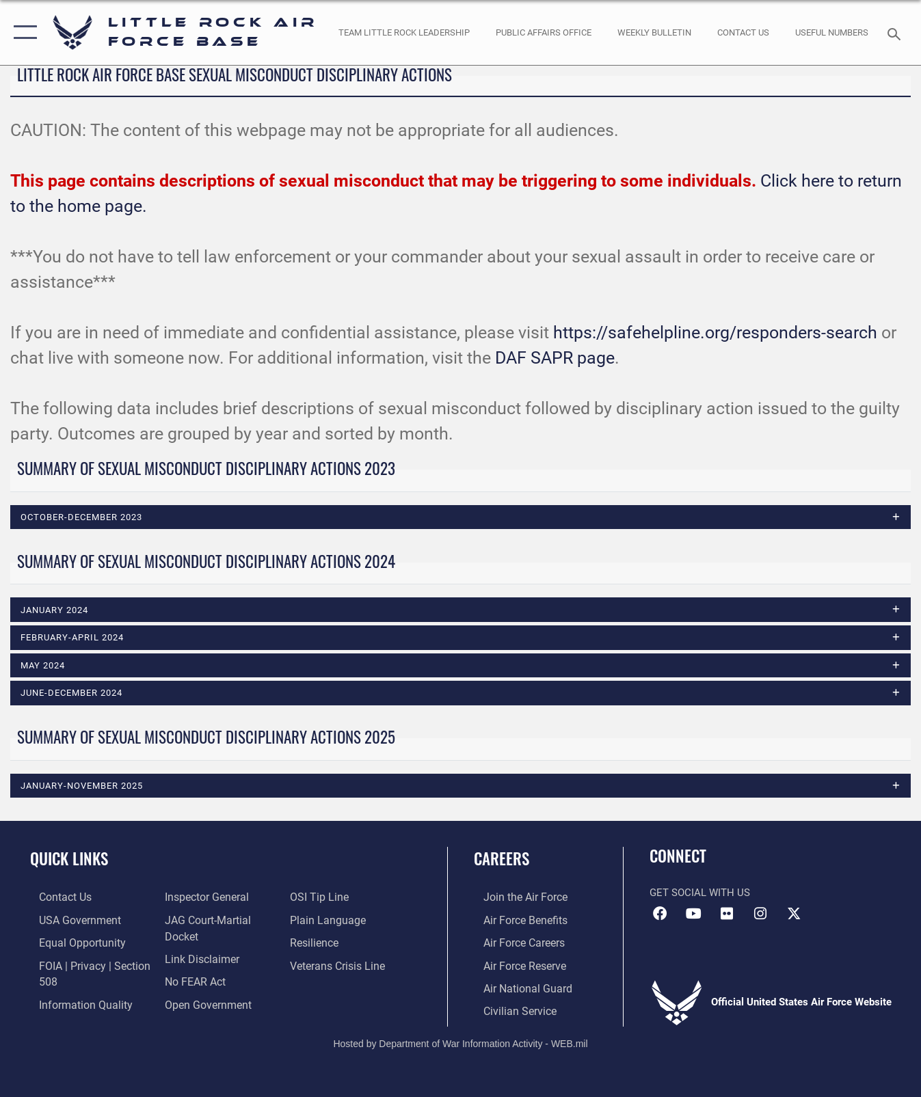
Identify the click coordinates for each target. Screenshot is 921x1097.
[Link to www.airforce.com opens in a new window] (514, 898)
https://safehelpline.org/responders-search (715, 332)
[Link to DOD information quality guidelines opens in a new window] (205, 898)
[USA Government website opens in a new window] (69, 921)
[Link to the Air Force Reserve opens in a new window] (514, 964)
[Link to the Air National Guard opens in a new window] (516, 986)
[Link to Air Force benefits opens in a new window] (514, 921)
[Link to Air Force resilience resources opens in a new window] (317, 964)
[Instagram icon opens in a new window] (760, 915)
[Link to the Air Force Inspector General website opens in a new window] (201, 921)
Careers (501, 859)
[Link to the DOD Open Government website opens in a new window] (334, 898)
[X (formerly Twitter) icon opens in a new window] (794, 915)
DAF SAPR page (555, 358)
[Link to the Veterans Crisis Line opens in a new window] (339, 986)
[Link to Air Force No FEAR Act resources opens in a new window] (191, 986)
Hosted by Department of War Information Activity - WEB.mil (460, 1040)
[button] (22, 32)
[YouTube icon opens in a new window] (693, 915)
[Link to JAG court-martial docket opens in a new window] (220, 942)
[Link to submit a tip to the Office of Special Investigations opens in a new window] (320, 921)
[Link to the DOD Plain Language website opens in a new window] (327, 942)
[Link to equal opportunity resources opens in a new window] (70, 942)
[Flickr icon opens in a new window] (727, 915)
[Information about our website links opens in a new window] (196, 964)
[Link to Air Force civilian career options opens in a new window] (509, 1009)
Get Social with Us (700, 893)
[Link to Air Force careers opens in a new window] (514, 942)
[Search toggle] (896, 33)
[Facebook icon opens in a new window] (660, 915)
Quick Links (69, 859)
